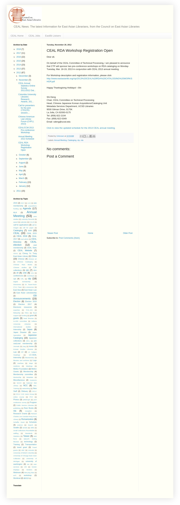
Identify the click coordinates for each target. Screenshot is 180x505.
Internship (17, 329)
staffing (15, 433)
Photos (16, 400)
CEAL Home (17, 35)
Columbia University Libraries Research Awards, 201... (27, 98)
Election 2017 (25, 304)
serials (25, 428)
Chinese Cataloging (25, 262)
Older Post (127, 233)
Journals (16, 346)
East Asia (17, 290)
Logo (35, 360)
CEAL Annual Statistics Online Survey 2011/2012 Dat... (27, 87)
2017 (19, 53)
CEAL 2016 (22, 236)
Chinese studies (20, 267)
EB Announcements (25, 297)
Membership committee (23, 374)
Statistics (16, 436)
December (24, 76)
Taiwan (26, 436)
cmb (25, 273)
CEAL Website (25, 250)
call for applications (21, 225)
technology (28, 442)
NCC (25, 385)
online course (18, 397)
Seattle (16, 428)
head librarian (29, 318)
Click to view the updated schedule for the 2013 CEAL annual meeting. (81, 128)
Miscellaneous (19, 380)
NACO (19, 383)
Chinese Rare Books (22, 265)
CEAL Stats (32, 248)
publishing (16, 408)
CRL (22, 279)
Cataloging (72, 140)
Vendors (29, 470)
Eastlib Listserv (53, 35)
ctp (78, 140)
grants (16, 318)
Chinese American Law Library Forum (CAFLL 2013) (26, 120)
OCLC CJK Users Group (25, 394)
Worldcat (16, 478)
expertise (16, 310)
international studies (22, 327)
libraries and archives (21, 360)
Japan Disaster (20, 332)
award (15, 222)
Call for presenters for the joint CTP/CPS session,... (26, 109)
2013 (19, 69)
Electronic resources (22, 307)
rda (82, 140)
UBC (22, 450)
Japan (29, 329)
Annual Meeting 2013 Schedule (26, 137)
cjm (27, 270)
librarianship (29, 357)
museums (33, 380)
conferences (18, 276)
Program (33, 402)
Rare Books (29, 408)
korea (31, 346)
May (21, 170)
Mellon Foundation (20, 369)
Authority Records (27, 219)
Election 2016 (31, 301)
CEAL (16, 233)
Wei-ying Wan (29, 472)
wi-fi (14, 475)
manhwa (20, 363)
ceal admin (24, 239)
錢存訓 (26, 478)
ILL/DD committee (20, 321)
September (24, 159)
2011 (19, 191)
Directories (17, 284)
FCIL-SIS (29, 310)
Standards (28, 433)
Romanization (27, 419)
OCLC (34, 391)
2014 (19, 65)
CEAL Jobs (34, 35)
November (24, 80)
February (23, 182)
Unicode (31, 450)
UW (25, 467)
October (22, 155)
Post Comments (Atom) (69, 238)
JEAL (28, 341)
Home (90, 233)
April (21, 174)
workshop (28, 475)
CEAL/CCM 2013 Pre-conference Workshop (26, 130)
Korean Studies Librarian (23, 349)
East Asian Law (30, 290)
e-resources (30, 287)
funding (24, 315)
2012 (19, 72)
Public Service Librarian (25, 405)
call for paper (28, 228)
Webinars (17, 472)
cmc (32, 273)
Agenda (27, 208)
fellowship (16, 313)
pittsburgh (26, 400)
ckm (35, 270)
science (20, 425)
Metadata (29, 377)
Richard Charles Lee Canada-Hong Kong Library (25, 416)
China (34, 256)
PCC (31, 397)
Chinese (21, 259)
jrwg (24, 346)
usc (28, 464)
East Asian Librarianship (26, 293)
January (22, 186)
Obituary (24, 391)
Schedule (33, 422)
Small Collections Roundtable (23, 430)
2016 (19, 57)
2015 (19, 61)
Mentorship (17, 377)
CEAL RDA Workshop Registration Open (25, 146)
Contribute (30, 276)
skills (32, 428)
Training (16, 444)
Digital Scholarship (21, 282)
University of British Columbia (23, 453)
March (22, 178)
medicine (16, 366)
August (22, 163)
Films (27, 313)
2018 (19, 49)
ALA (15, 212)
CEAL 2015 (32, 233)
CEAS (15, 253)
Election (16, 301)
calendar (24, 222)
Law (15, 352)
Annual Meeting (60, 140)
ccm (30, 230)
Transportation (31, 444)
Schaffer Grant (18, 422)
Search (30, 425)
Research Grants (20, 414)
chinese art (32, 259)
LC (22, 352)
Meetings (29, 366)
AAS (29, 203)
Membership (28, 371)
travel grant (22, 447)
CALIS (32, 222)
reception (28, 411)
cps (14, 279)
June (21, 166)
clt (17, 273)
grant (32, 315)
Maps (31, 363)
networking (26, 388)
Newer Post (53, 233)
